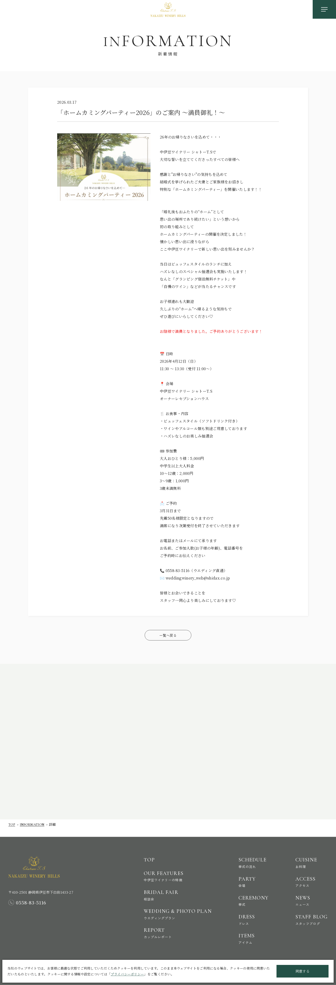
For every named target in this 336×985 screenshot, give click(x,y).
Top (12, 826)
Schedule (250, 857)
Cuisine (311, 857)
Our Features (170, 871)
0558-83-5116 (31, 897)
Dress (250, 917)
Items (250, 937)
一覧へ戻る (168, 635)
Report (170, 932)
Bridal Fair (170, 892)
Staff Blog (311, 917)
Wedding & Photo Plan (170, 912)
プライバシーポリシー (127, 974)
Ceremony (250, 897)
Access (311, 877)
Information (33, 826)
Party (250, 877)
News (311, 897)
